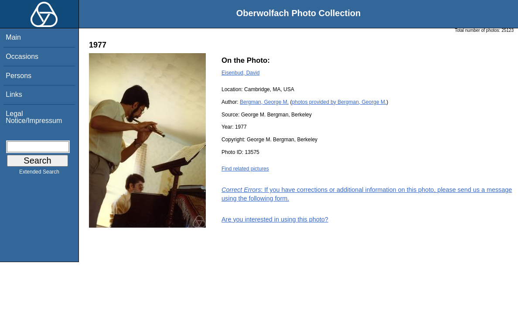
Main (13, 37)
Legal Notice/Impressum (34, 117)
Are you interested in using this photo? (275, 219)
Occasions (22, 56)
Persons (18, 75)
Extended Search (39, 173)
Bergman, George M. (264, 102)
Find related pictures (245, 169)
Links (14, 94)
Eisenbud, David (240, 73)
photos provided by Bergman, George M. (339, 102)
